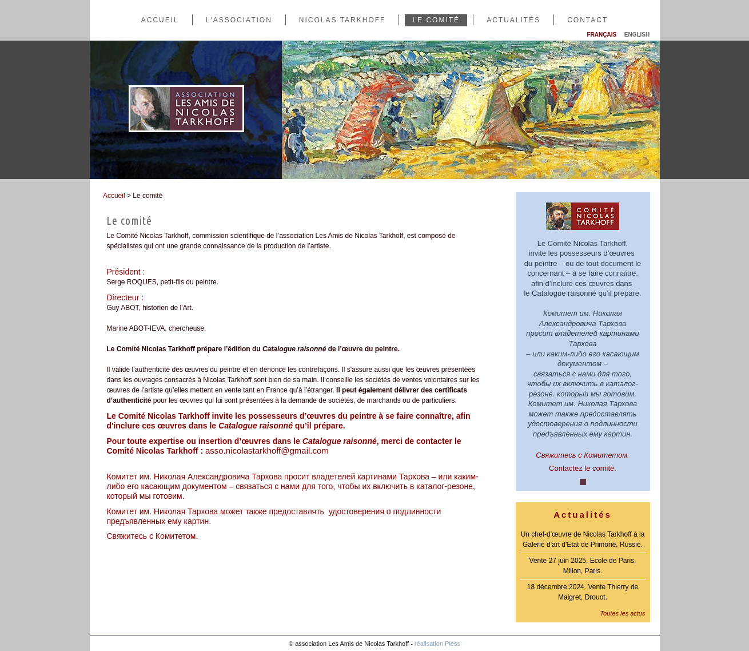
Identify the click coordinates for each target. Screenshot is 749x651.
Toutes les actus (622, 613)
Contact (587, 20)
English (637, 34)
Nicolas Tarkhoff (342, 20)
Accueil (160, 20)
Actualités (513, 20)
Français (602, 34)
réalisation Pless (437, 643)
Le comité (436, 20)
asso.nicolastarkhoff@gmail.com (267, 450)
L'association (239, 20)
